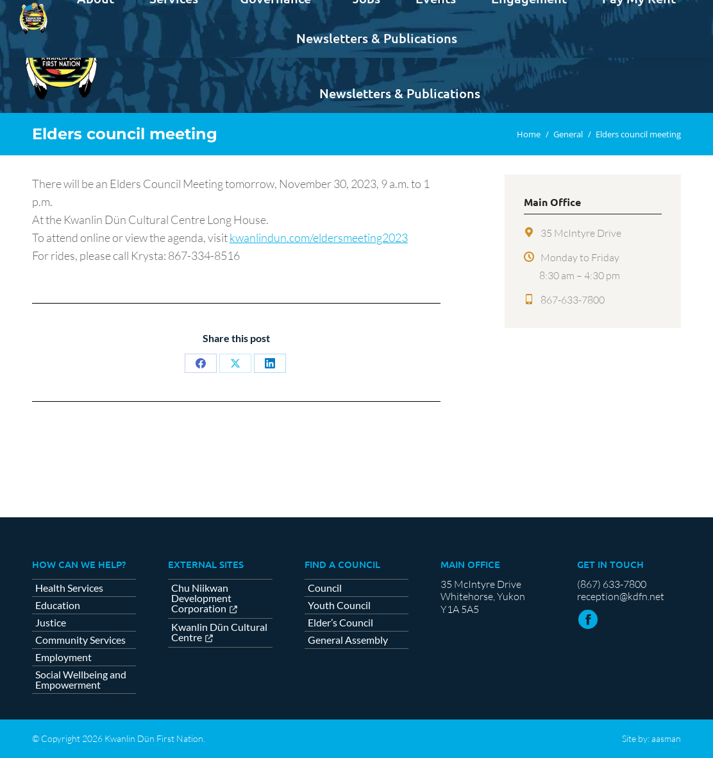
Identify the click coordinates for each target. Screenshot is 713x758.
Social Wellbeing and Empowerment (80, 679)
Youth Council (339, 605)
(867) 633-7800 (611, 584)
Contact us (649, 11)
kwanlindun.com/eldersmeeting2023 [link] (319, 237)
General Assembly (348, 640)
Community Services (80, 640)
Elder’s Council (340, 622)
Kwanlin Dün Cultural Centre (219, 632)
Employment (63, 657)
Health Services (69, 588)
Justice (50, 622)
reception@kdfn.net (620, 596)
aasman (666, 738)
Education (57, 605)
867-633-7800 (573, 299)
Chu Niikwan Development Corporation (201, 598)
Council (325, 588)
